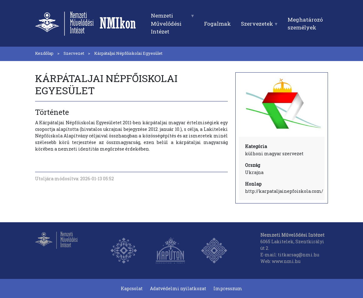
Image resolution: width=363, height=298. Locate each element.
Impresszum (227, 288)
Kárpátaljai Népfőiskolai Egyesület (128, 53)
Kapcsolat (132, 288)
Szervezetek (257, 23)
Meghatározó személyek (305, 23)
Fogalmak (217, 23)
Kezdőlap (44, 53)
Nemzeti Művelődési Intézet (166, 23)
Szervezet (74, 53)
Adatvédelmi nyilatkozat (178, 288)
